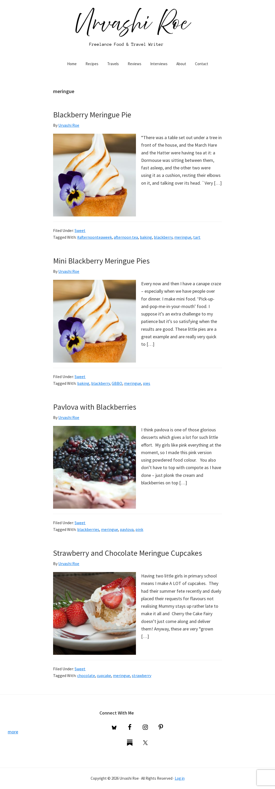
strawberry (141, 675)
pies (146, 383)
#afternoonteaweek (94, 237)
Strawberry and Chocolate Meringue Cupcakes (127, 553)
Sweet (80, 230)
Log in (180, 778)
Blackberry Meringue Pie (92, 114)
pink (139, 529)
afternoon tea (126, 237)
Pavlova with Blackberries (94, 407)
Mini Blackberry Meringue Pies (101, 261)
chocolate (86, 675)
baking (146, 237)
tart (196, 237)
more (13, 732)
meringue (182, 237)
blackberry (163, 237)
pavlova (127, 529)
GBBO (117, 383)
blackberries (88, 529)
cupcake (104, 675)
